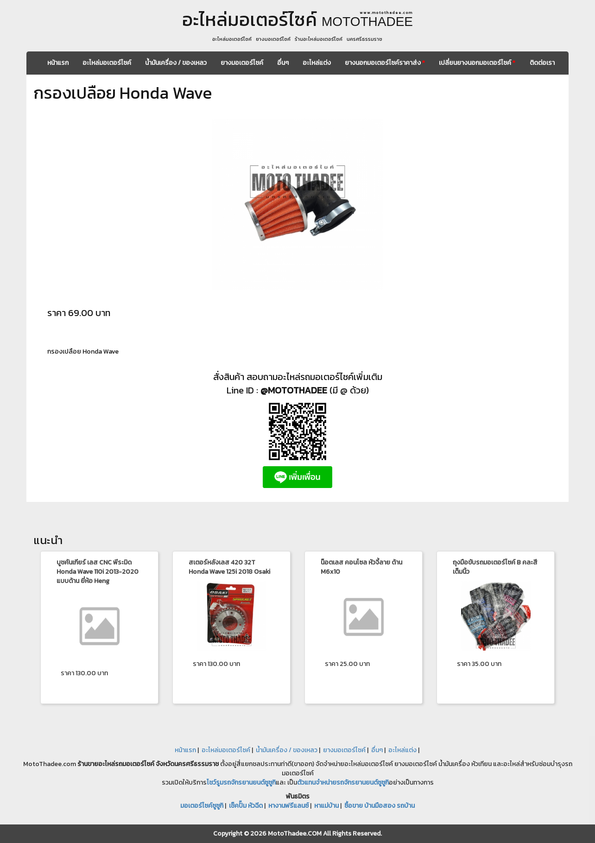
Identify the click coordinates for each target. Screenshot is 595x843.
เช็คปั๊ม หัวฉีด (246, 806)
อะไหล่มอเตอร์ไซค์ (106, 63)
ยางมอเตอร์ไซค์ (242, 63)
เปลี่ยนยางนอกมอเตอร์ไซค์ (477, 63)
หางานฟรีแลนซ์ (288, 806)
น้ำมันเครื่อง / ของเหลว (176, 63)
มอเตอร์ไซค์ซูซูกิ (201, 806)
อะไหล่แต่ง (317, 63)
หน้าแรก (58, 63)
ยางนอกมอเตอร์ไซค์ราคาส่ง (385, 63)
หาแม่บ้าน (326, 806)
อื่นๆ (283, 63)
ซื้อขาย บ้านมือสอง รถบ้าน (379, 806)
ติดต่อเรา (542, 63)
